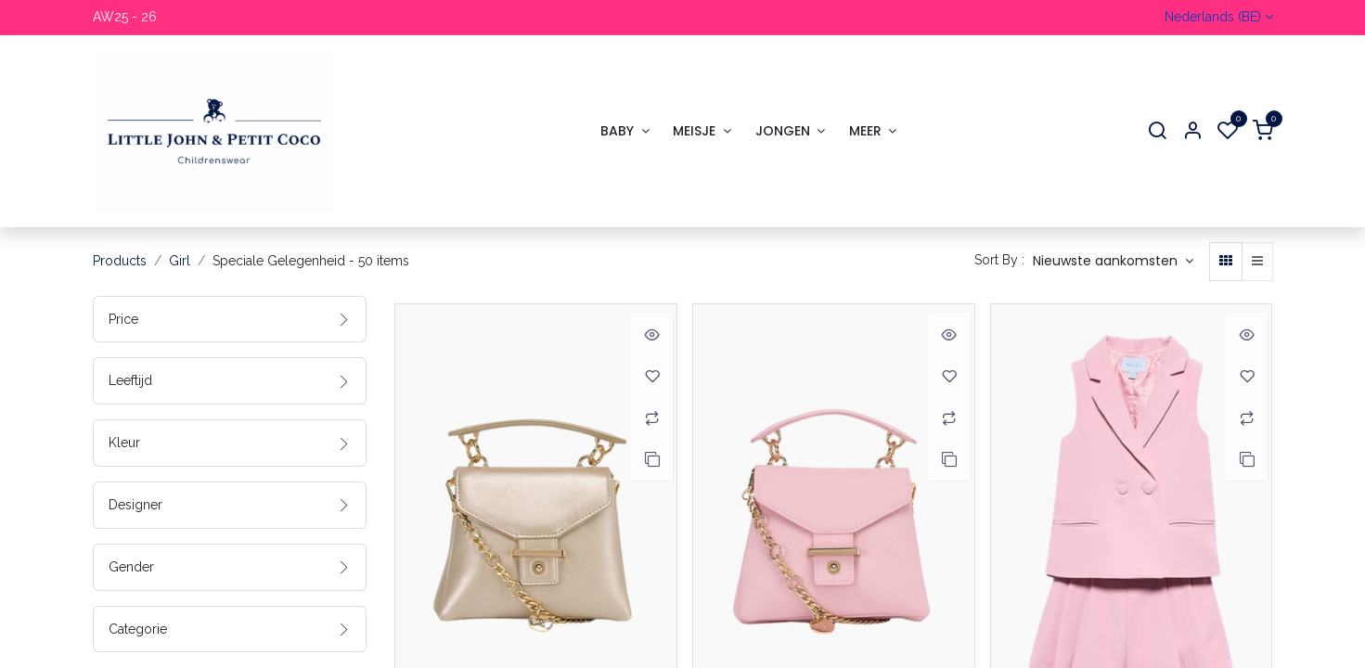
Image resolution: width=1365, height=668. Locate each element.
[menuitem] (624, 131)
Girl (179, 260)
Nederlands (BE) (1213, 16)
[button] (1113, 261)
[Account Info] (1192, 131)
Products (120, 260)
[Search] (1157, 131)
